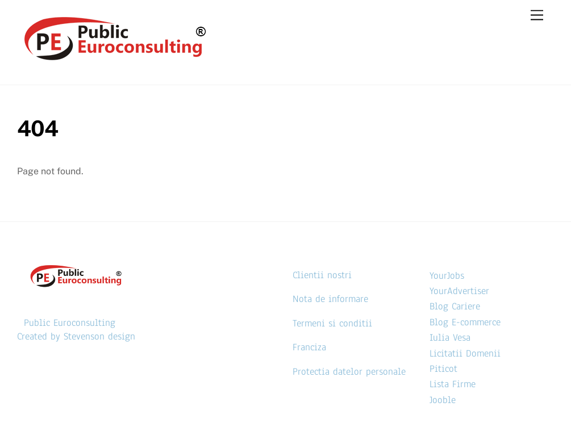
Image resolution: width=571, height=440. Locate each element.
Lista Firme (453, 384)
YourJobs (447, 275)
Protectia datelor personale (349, 371)
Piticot (443, 368)
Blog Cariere (455, 306)
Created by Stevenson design (76, 336)
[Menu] (537, 16)
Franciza (309, 347)
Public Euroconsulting (69, 322)
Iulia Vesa (450, 337)
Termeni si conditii (332, 323)
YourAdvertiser (459, 290)
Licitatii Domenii (465, 353)
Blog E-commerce (465, 322)
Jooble (443, 400)
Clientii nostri (322, 275)
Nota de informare (330, 298)
